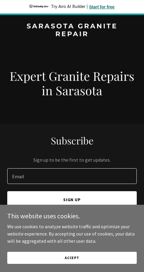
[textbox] (72, 176)
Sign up (72, 199)
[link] (72, 34)
